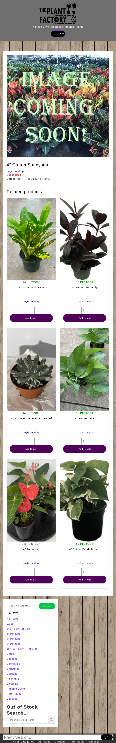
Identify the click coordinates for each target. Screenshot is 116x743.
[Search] (107, 737)
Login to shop (15, 171)
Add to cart (31, 318)
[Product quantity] (31, 310)
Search (46, 606)
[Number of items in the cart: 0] (13, 612)
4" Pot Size (29, 178)
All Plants (44, 178)
